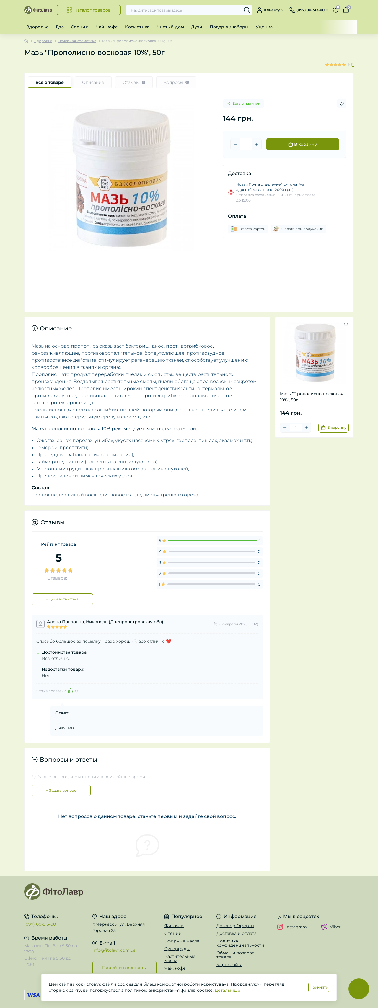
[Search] (247, 10)
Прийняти (318, 987)
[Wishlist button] (341, 103)
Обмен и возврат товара (235, 955)
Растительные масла (179, 958)
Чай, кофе (107, 27)
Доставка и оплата (236, 933)
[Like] (70, 690)
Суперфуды (177, 948)
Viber (331, 927)
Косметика (137, 27)
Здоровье (38, 27)
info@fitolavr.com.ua (114, 950)
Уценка (264, 27)
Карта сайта (229, 964)
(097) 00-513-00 (40, 924)
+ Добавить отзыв (62, 599)
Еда (60, 27)
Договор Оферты (235, 925)
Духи (196, 27)
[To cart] (333, 428)
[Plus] (256, 144)
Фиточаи (174, 925)
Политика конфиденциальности (240, 943)
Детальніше (227, 990)
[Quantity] (246, 144)
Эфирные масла (181, 941)
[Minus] (235, 144)
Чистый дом (170, 27)
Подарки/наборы (229, 27)
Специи (80, 27)
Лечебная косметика (77, 41)
